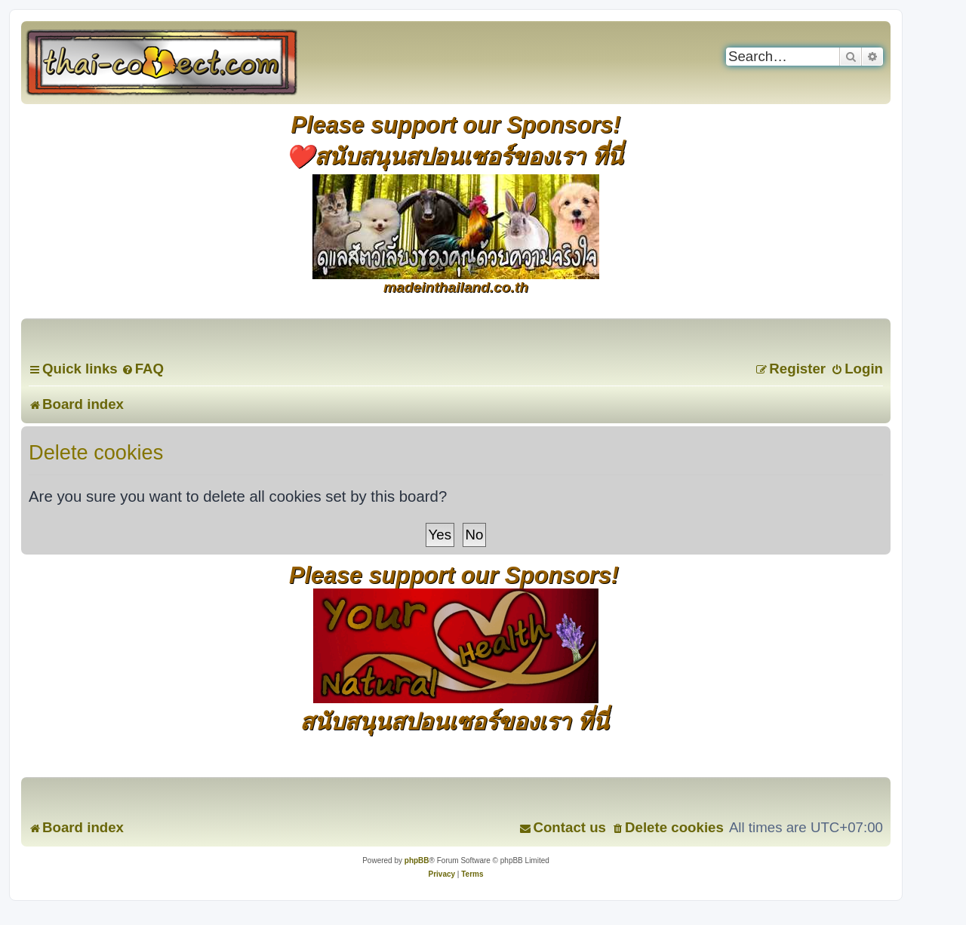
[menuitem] (143, 368)
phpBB (417, 860)
